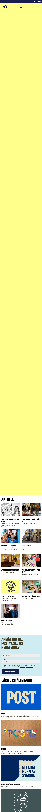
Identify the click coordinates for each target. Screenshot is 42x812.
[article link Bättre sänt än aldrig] (31, 591)
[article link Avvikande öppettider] (10, 565)
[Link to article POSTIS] (21, 745)
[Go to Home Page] (5, 6)
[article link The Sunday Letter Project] (31, 566)
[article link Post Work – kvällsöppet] (31, 515)
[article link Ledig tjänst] (31, 540)
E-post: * (4, 659)
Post (3, 713)
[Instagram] (34, 1)
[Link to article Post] (21, 710)
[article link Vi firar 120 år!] (10, 591)
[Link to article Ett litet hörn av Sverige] (21, 781)
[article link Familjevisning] (10, 615)
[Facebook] (31, 1)
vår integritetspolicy (26, 667)
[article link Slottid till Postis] (10, 540)
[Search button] (38, 6)
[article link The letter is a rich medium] (10, 515)
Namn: (4, 653)
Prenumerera (10, 671)
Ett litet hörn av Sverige (10, 784)
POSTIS (3, 749)
